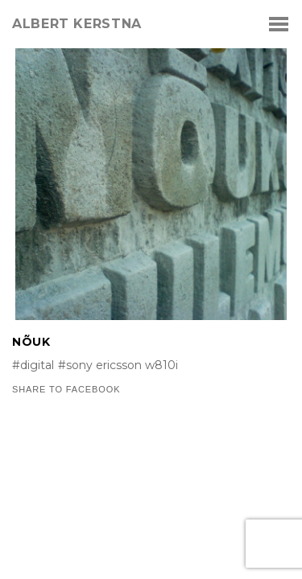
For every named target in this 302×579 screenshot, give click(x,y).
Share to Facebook (66, 389)
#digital (33, 365)
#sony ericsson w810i (118, 365)
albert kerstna (77, 24)
